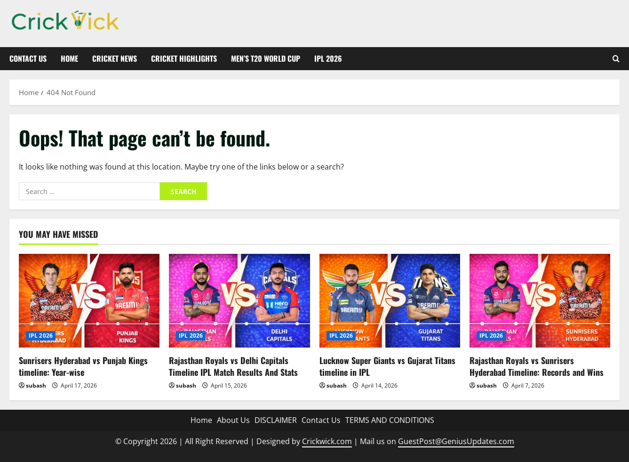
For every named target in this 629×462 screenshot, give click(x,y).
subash (36, 385)
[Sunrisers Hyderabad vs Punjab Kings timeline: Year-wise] (89, 301)
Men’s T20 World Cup (265, 58)
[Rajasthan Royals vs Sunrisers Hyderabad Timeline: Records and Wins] (540, 301)
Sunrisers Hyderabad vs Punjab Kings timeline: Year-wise (83, 366)
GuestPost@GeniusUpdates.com (456, 441)
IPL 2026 (328, 58)
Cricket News (114, 58)
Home (69, 58)
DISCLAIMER (276, 420)
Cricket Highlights (184, 58)
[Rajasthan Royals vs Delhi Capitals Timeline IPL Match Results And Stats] (239, 301)
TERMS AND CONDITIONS (389, 420)
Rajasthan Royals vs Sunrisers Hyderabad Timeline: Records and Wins (537, 366)
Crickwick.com (327, 441)
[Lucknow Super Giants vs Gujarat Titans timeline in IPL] (389, 301)
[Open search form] (616, 58)
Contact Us (28, 58)
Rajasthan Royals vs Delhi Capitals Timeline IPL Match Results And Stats (233, 366)
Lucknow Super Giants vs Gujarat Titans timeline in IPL (387, 366)
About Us (233, 420)
